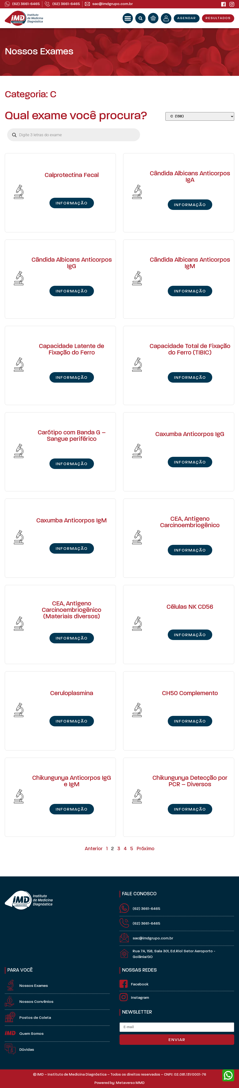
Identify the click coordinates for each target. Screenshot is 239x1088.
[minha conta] (166, 18)
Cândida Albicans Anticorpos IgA (190, 177)
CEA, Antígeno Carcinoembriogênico (190, 522)
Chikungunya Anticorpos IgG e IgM (71, 781)
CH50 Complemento (190, 693)
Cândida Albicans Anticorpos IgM (190, 263)
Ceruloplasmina (71, 693)
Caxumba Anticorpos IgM (71, 521)
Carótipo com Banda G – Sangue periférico (72, 436)
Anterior (94, 849)
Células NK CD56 (190, 607)
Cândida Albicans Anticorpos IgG (72, 263)
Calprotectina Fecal (72, 175)
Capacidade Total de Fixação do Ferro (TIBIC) (190, 349)
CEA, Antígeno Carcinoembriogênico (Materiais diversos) (71, 610)
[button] (128, 18)
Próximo (145, 849)
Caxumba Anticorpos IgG (189, 434)
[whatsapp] (228, 1075)
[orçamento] (153, 18)
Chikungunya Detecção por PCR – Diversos (190, 781)
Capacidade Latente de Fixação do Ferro (71, 349)
